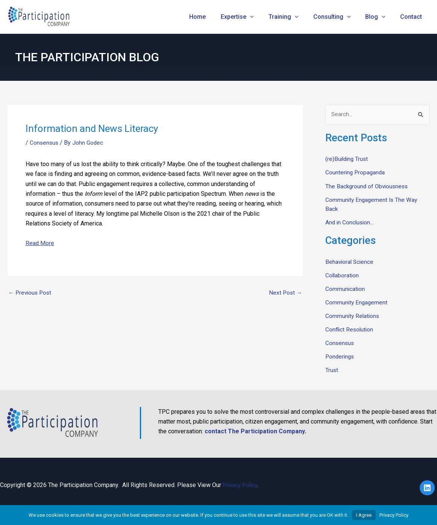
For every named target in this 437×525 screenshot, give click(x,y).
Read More (40, 243)
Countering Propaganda (356, 172)
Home (213, 16)
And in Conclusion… (350, 222)
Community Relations (353, 315)
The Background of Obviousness (368, 186)
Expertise (249, 17)
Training (293, 17)
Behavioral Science (350, 261)
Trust (331, 370)
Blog (379, 17)
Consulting (339, 17)
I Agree (364, 515)
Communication (345, 288)
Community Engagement (357, 302)
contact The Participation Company (255, 431)
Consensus (44, 142)
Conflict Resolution (350, 329)
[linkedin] (428, 487)
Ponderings (340, 356)
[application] (262, 17)
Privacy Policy (241, 484)
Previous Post (31, 293)
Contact (412, 16)
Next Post (285, 293)
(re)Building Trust (347, 159)
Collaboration (342, 275)
